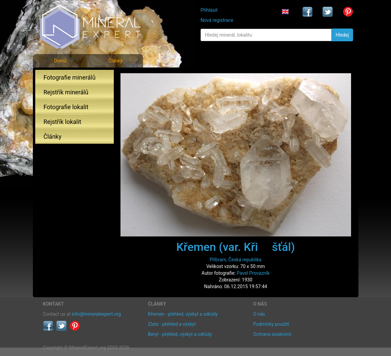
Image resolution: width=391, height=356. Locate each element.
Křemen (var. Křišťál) (235, 247)
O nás (259, 314)
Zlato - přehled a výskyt (172, 324)
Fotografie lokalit (66, 106)
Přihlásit (208, 10)
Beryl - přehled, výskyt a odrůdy (180, 334)
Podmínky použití (271, 324)
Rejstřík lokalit (62, 121)
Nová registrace (216, 20)
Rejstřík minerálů (66, 92)
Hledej (342, 35)
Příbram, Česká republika (235, 259)
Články (115, 60)
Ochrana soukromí (272, 334)
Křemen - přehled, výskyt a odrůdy (183, 314)
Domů (60, 60)
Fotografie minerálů (70, 77)
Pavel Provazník (253, 273)
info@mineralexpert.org (96, 314)
